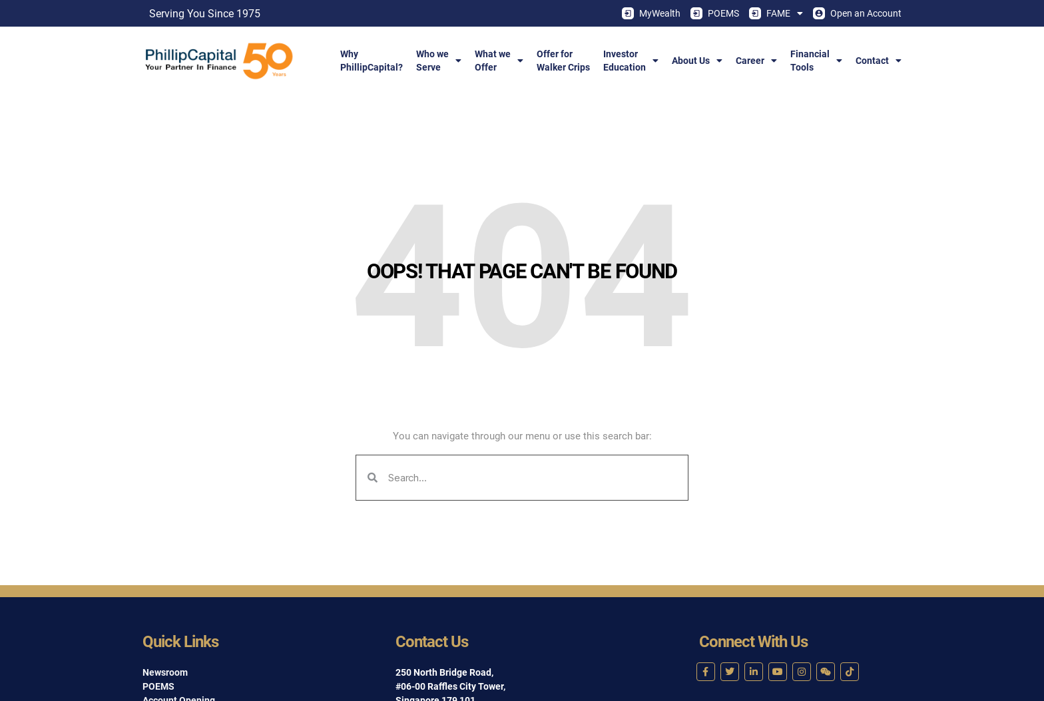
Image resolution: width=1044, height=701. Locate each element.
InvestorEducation (630, 61)
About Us (697, 60)
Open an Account (857, 13)
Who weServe (438, 61)
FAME (776, 13)
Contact (879, 60)
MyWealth (651, 13)
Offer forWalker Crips (563, 61)
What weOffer (499, 61)
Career (756, 60)
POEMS (714, 13)
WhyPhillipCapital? (371, 61)
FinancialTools (816, 61)
